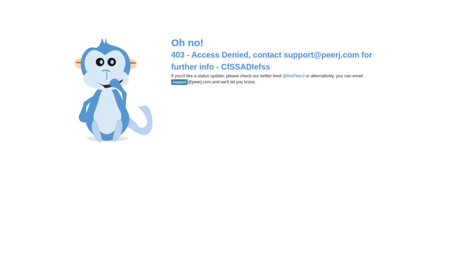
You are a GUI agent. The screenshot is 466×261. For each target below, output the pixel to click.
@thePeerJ (293, 75)
